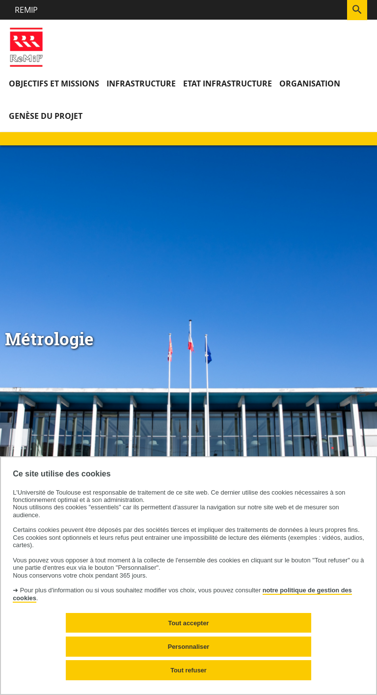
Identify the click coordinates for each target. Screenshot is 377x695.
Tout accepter (188, 623)
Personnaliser (189, 646)
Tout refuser (188, 670)
